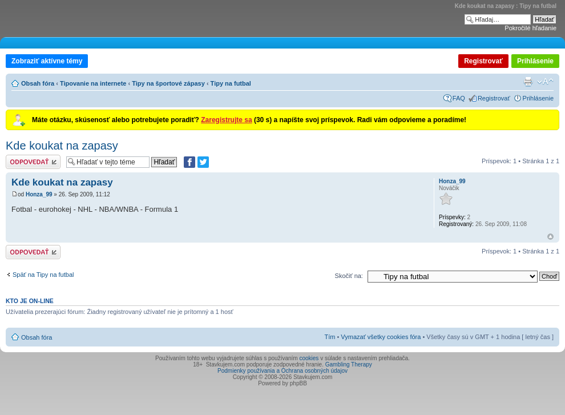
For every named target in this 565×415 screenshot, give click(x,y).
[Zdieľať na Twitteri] (203, 162)
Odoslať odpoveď (33, 162)
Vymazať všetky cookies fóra (381, 336)
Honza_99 (39, 194)
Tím (329, 336)
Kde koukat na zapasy (62, 145)
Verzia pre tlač (528, 81)
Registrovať (483, 61)
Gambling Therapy (348, 364)
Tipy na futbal (231, 83)
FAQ (459, 98)
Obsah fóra (37, 83)
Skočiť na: (349, 275)
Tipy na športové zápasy (168, 83)
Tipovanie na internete (93, 83)
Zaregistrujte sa (226, 120)
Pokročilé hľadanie (530, 28)
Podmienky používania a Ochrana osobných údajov (282, 371)
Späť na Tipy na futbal (43, 274)
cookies (308, 358)
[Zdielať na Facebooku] (189, 162)
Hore (550, 236)
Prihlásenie (535, 61)
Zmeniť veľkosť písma (545, 81)
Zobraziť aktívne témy (46, 61)
